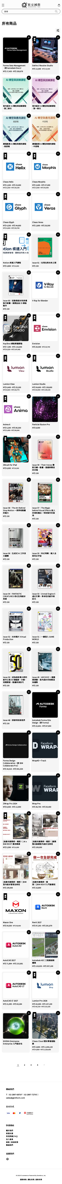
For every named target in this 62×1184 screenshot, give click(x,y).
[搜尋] (56, 11)
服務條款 (23, 1179)
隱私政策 (31, 1179)
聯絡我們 (9, 1145)
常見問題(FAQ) (12, 1136)
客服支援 (9, 1133)
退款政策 (38, 1179)
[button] (3, 5)
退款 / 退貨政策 (12, 1142)
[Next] (44, 1064)
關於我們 (9, 1130)
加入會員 (9, 1139)
